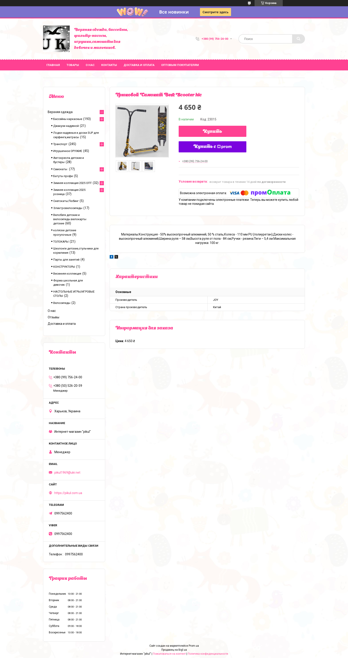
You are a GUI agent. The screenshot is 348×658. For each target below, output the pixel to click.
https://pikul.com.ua (68, 493)
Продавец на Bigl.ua (174, 649)
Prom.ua (194, 645)
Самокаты (60, 169)
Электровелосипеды (67, 208)
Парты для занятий (66, 259)
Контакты (109, 65)
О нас (90, 65)
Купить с (213, 147)
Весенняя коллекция (67, 273)
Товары (73, 65)
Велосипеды (61, 303)
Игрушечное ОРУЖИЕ (67, 151)
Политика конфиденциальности (208, 653)
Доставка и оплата (139, 65)
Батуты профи (63, 176)
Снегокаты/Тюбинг (66, 201)
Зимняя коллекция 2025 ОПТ (72, 183)
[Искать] (298, 39)
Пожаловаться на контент (169, 653)
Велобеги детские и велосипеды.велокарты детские (69, 219)
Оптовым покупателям (180, 65)
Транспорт (60, 144)
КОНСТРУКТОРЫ (64, 266)
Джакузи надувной (66, 126)
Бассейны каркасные (67, 119)
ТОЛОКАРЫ (61, 241)
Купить (212, 132)
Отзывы (53, 317)
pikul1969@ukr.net (67, 472)
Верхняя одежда (60, 112)
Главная (53, 65)
